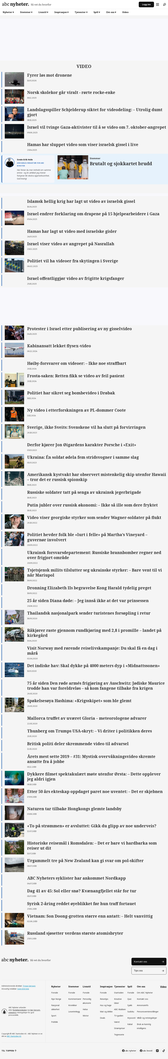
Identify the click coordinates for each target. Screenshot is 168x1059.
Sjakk (129, 1005)
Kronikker (72, 1005)
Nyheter (7, 12)
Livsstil (42, 12)
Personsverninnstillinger (147, 1011)
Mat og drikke (106, 1011)
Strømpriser (119, 1028)
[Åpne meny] (157, 4)
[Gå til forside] (69, 4)
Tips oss (138, 970)
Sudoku (130, 1011)
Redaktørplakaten (20, 1010)
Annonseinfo (142, 1005)
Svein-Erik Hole (23, 989)
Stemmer (25, 12)
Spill (96, 12)
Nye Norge (56, 999)
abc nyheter (130, 1050)
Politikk (54, 1022)
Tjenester (80, 12)
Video (125, 12)
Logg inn (146, 4)
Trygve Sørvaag (29, 986)
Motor (86, 1015)
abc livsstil (147, 1050)
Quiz (129, 999)
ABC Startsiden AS (14, 1036)
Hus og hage (105, 1005)
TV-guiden (118, 1015)
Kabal (129, 1024)
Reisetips (104, 999)
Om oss (110, 12)
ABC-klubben (120, 1009)
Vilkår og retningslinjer (147, 1018)
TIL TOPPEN (8, 1050)
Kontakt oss (140, 961)
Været (117, 1022)
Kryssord (131, 1018)
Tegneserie (119, 1034)
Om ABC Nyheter (145, 992)
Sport (53, 1015)
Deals (102, 1018)
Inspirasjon (60, 12)
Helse (85, 1009)
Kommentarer (74, 999)
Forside (54, 992)
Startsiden (118, 992)
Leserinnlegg (74, 1011)
